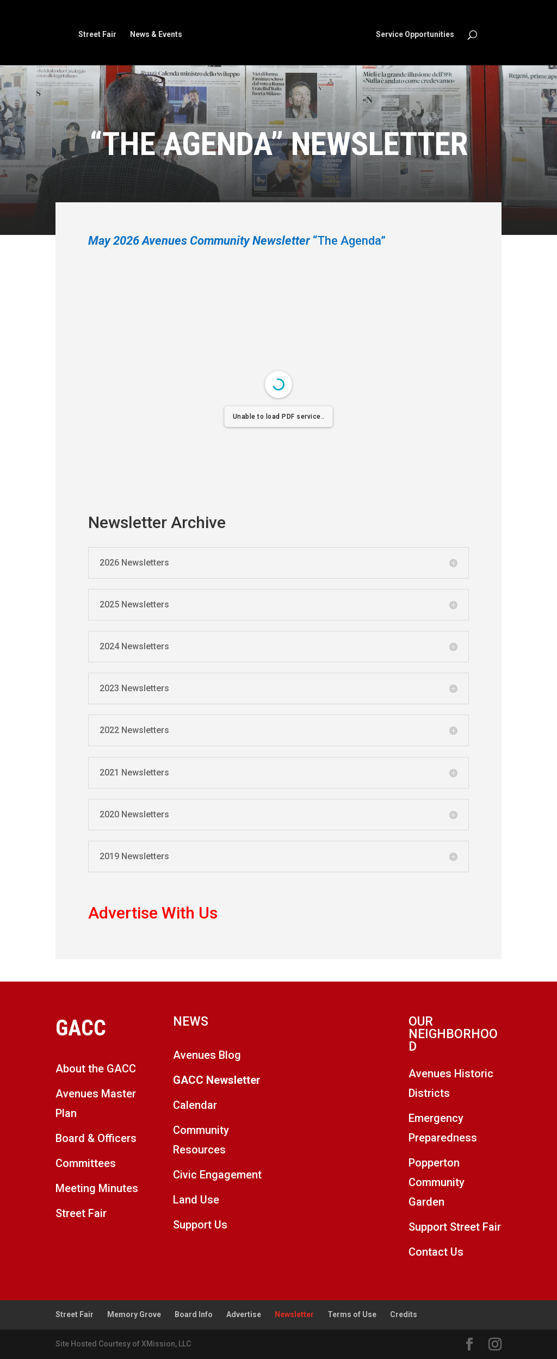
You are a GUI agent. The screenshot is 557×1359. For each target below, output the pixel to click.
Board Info (194, 1314)
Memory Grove (134, 1314)
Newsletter (294, 1314)
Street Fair (97, 34)
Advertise (243, 1314)
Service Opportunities (415, 34)
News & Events (156, 34)
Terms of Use (351, 1314)
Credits (403, 1314)
